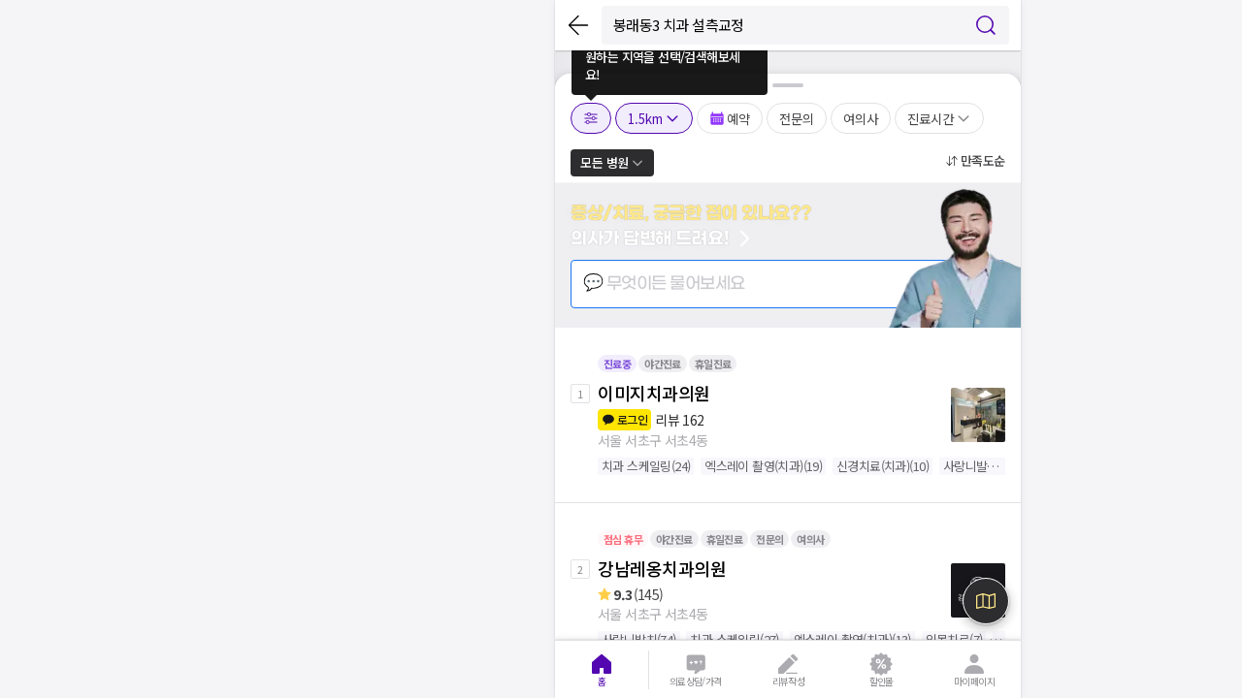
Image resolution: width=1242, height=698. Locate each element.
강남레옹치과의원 (662, 568)
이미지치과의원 (654, 392)
